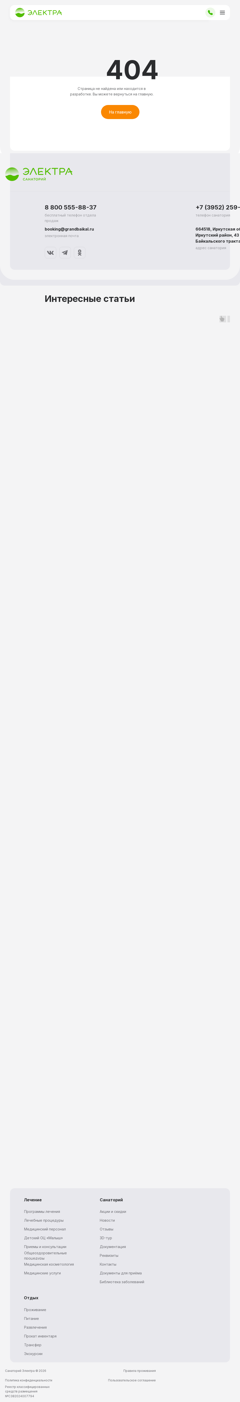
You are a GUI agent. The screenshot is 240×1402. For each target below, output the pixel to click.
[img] (50, 252)
